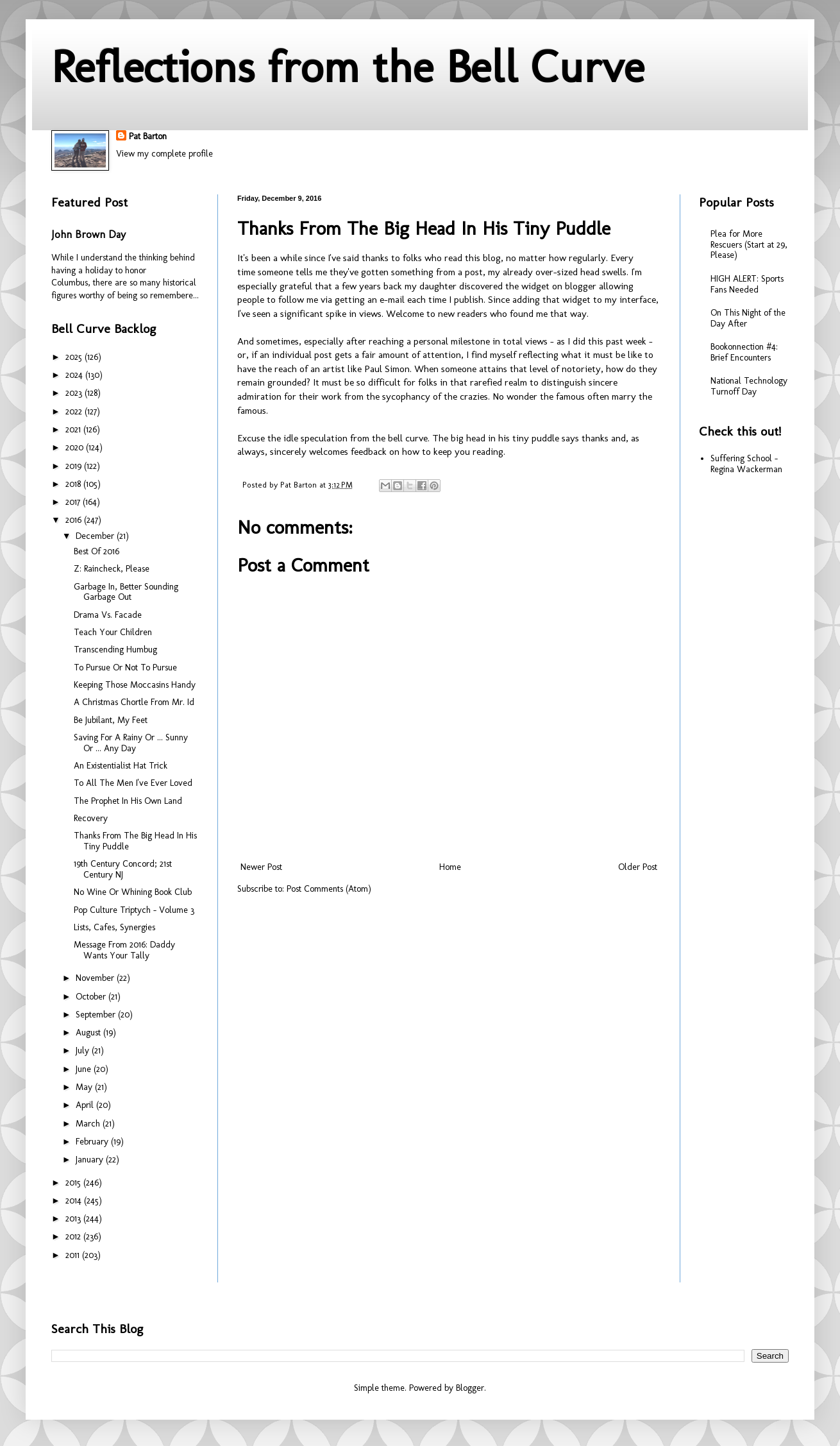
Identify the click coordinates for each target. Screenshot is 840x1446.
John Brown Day (88, 234)
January (91, 1159)
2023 (75, 392)
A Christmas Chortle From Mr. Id (134, 702)
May (85, 1087)
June (85, 1069)
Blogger (470, 1387)
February (93, 1141)
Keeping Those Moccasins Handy (135, 684)
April (86, 1105)
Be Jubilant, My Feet (110, 720)
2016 (74, 520)
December (96, 536)
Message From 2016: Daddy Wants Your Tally (124, 950)
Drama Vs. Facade (108, 614)
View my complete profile (164, 153)
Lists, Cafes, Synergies (114, 927)
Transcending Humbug (115, 649)
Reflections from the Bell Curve (347, 67)
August (89, 1032)
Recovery (91, 818)
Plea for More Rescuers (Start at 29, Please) (748, 244)
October (92, 996)
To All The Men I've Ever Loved (133, 783)
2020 (75, 447)
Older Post (637, 867)
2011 (73, 1255)
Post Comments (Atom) (329, 888)
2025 (75, 357)
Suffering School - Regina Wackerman (746, 464)
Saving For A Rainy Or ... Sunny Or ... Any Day (131, 743)
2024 (75, 375)
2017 (74, 502)
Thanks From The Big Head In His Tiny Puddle (135, 841)
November (96, 978)
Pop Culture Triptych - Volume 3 (134, 910)
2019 (74, 466)
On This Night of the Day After (747, 318)
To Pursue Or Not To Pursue (125, 667)
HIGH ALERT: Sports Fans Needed (747, 284)
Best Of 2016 (96, 551)
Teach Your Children (113, 632)
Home (450, 867)
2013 (74, 1218)
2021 (74, 429)
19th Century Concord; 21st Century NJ (123, 869)
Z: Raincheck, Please (111, 568)
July (84, 1050)
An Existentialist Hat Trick (120, 765)
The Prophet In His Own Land (128, 800)
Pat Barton (148, 136)
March (89, 1123)
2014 (74, 1200)
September (97, 1014)
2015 (74, 1182)
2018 (74, 484)
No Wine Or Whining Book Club (133, 892)
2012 (74, 1236)
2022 (75, 411)
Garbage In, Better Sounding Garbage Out (126, 592)
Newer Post (261, 867)
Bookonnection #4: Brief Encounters (744, 352)
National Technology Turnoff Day (748, 386)
